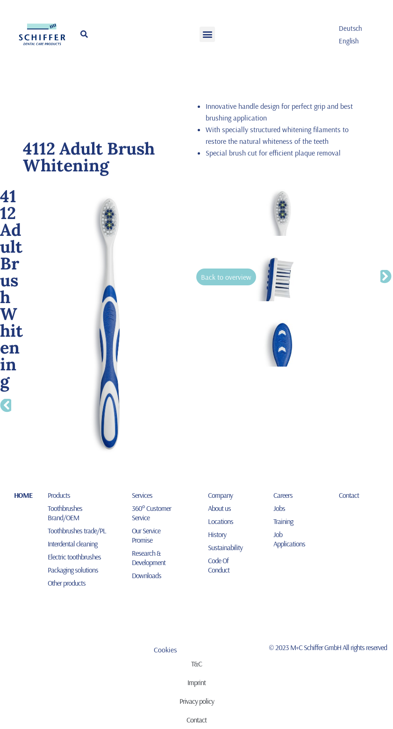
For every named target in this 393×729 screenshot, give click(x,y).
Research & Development (148, 557)
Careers (283, 495)
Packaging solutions (73, 569)
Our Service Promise (146, 535)
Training (283, 521)
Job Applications (289, 539)
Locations (220, 521)
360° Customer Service (151, 512)
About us (219, 508)
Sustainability (225, 547)
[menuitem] (350, 28)
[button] (207, 34)
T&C (196, 663)
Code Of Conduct (218, 565)
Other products (67, 582)
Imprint (196, 682)
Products (59, 495)
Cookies (165, 649)
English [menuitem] (349, 40)
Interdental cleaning (72, 543)
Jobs (279, 508)
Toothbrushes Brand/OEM (65, 512)
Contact (349, 495)
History (217, 534)
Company (220, 495)
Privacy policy (196, 701)
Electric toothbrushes (74, 556)
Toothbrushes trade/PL (77, 530)
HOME (23, 495)
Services (142, 495)
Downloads (146, 575)
